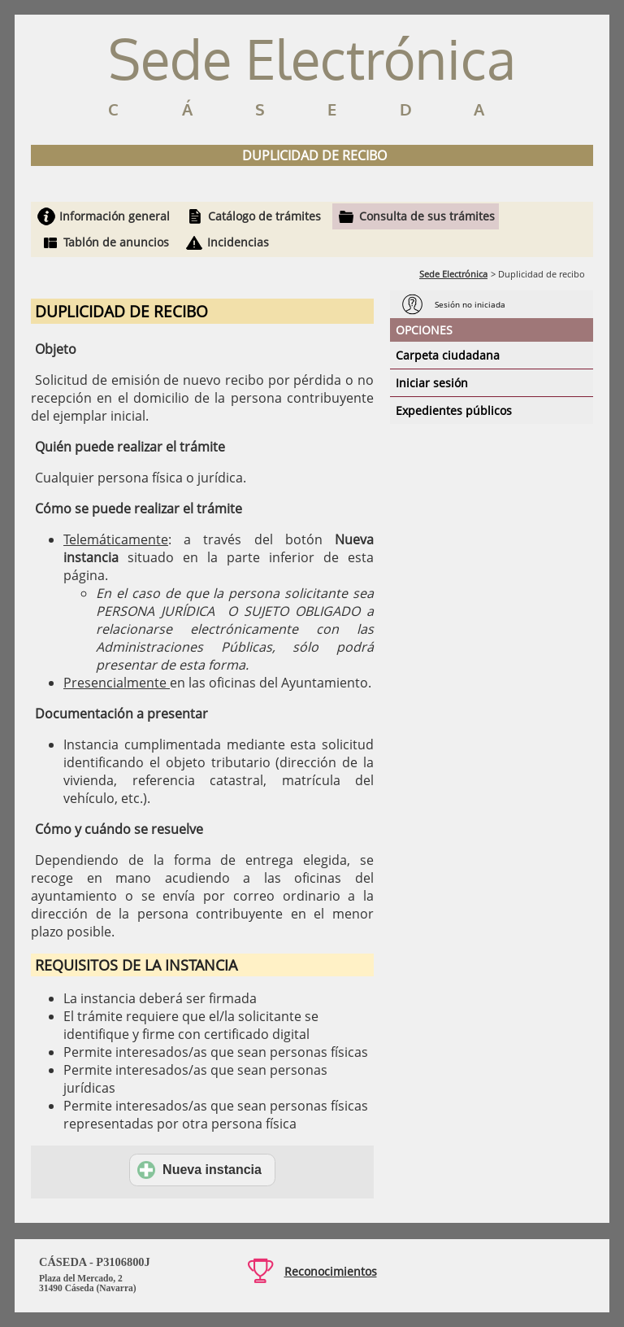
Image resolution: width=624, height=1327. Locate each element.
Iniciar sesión (432, 383)
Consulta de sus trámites (427, 216)
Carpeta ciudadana (448, 355)
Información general (114, 216)
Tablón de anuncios (116, 242)
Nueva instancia (199, 1170)
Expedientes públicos (454, 410)
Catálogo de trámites (264, 216)
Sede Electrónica (453, 274)
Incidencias (238, 242)
